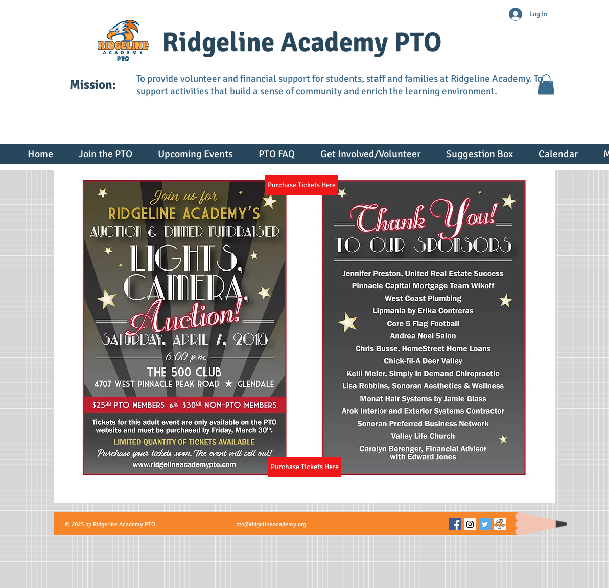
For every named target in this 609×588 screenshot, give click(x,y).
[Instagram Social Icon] (470, 524)
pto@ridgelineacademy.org (271, 524)
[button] (546, 84)
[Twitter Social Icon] (485, 524)
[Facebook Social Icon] (455, 524)
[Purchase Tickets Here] (304, 467)
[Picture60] (500, 524)
